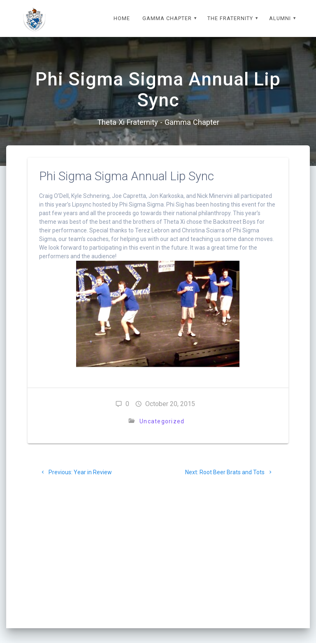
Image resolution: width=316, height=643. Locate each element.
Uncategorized (161, 421)
